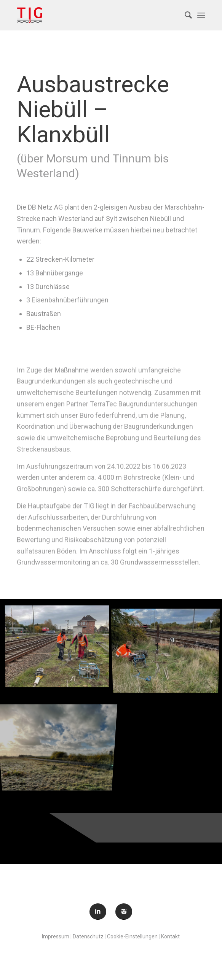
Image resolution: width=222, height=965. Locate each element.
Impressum (55, 936)
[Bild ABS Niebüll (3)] (60, 734)
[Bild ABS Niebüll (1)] (60, 647)
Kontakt (170, 936)
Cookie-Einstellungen (132, 936)
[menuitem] (184, 15)
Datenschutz (88, 936)
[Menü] (201, 15)
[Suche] (184, 15)
